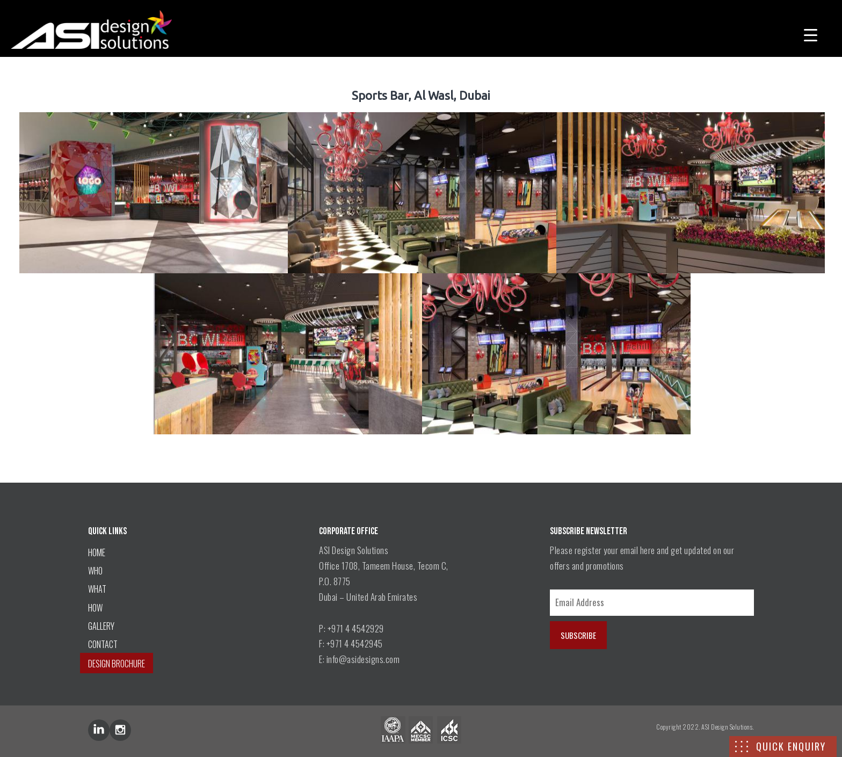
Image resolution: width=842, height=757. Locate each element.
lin (99, 730)
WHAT (97, 589)
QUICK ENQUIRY (791, 746)
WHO (95, 570)
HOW (95, 607)
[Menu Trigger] (810, 33)
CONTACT (103, 644)
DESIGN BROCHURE (116, 663)
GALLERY (101, 626)
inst (120, 730)
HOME (96, 552)
